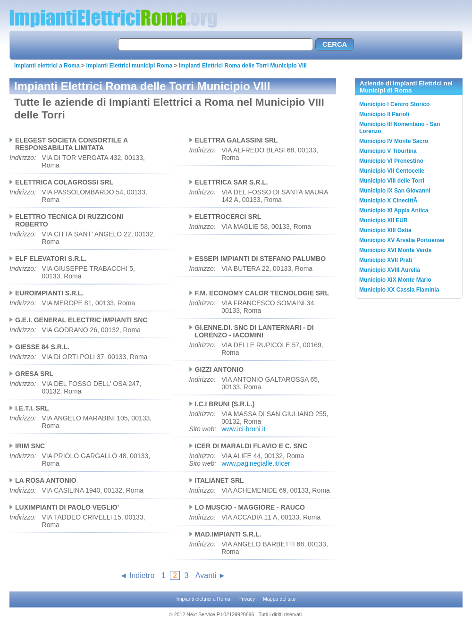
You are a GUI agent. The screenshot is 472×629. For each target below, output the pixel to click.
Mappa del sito (279, 599)
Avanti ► (210, 575)
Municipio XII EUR (383, 220)
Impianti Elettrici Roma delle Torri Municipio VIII (243, 65)
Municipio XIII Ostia (385, 230)
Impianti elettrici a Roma (47, 65)
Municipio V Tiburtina (388, 151)
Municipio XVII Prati (385, 260)
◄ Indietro (137, 575)
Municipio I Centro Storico (394, 104)
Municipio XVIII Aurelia (389, 270)
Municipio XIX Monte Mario (395, 280)
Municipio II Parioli (384, 114)
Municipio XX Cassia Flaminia (399, 289)
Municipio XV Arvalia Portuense (401, 240)
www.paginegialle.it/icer (255, 463)
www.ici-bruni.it (243, 429)
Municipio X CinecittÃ (389, 200)
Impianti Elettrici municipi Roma (129, 65)
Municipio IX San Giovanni (394, 190)
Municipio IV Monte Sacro (393, 141)
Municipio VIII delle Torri (391, 180)
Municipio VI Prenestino (391, 161)
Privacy (246, 599)
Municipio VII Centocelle (391, 171)
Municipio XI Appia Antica (393, 210)
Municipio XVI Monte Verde (395, 250)
